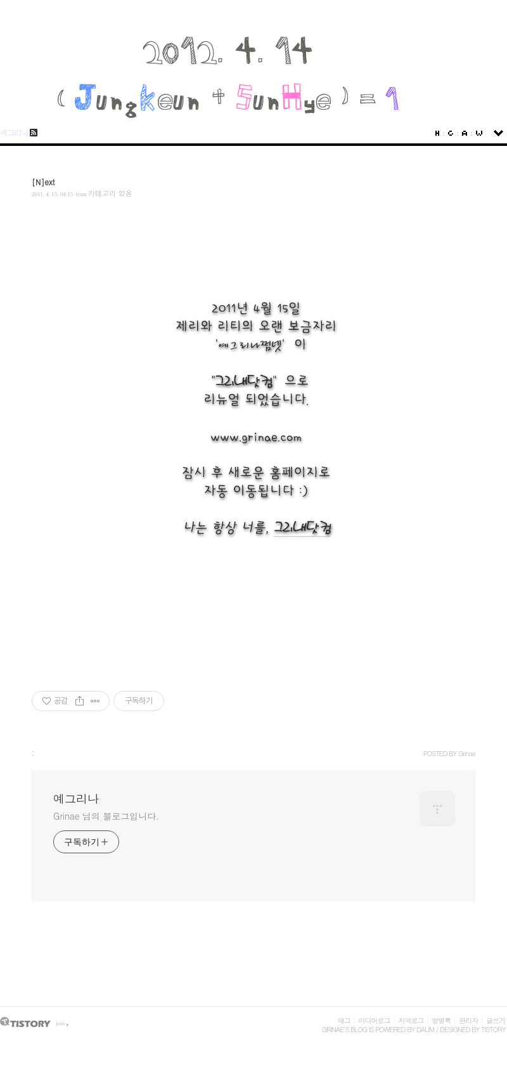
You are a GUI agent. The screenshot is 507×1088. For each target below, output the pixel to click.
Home (437, 133)
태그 (344, 1020)
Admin (464, 133)
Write (479, 133)
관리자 (468, 1020)
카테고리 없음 (110, 193)
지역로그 (410, 1020)
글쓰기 (495, 1020)
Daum (425, 1029)
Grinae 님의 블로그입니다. (106, 815)
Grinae (332, 1029)
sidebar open (498, 133)
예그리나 (14, 132)
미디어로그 (374, 1020)
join (60, 1023)
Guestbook (450, 133)
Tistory (493, 1029)
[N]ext (43, 181)
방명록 (441, 1020)
